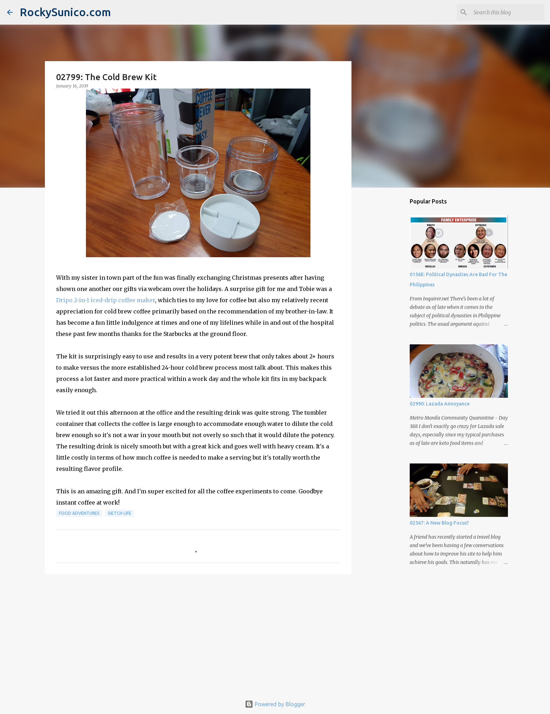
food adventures (79, 513)
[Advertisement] (198, 634)
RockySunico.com (65, 12)
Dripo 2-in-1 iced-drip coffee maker (105, 300)
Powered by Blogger (275, 704)
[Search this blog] (507, 12)
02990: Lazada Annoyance (440, 404)
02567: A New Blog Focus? (439, 523)
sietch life (119, 513)
